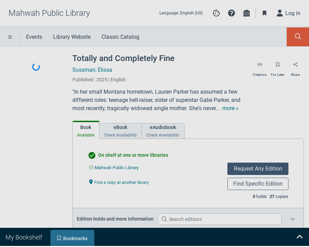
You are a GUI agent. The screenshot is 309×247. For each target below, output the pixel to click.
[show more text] (230, 108)
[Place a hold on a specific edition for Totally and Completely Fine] (292, 219)
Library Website (72, 37)
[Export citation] (260, 67)
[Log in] (289, 13)
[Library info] (246, 13)
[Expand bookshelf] (299, 237)
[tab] (85, 130)
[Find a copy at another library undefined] (119, 182)
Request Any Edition (258, 168)
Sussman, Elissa (92, 70)
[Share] (295, 67)
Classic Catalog (120, 37)
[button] (231, 13)
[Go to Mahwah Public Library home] (49, 13)
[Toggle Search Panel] (298, 36)
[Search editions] (220, 219)
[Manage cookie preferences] (216, 13)
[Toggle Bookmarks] (265, 13)
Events (34, 37)
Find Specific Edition (258, 183)
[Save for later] (278, 67)
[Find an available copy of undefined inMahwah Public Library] (114, 167)
